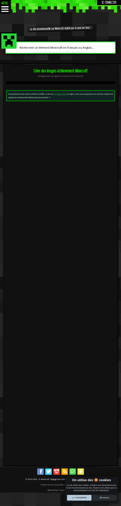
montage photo (59, 94)
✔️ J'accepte (79, 498)
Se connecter (109, 3)
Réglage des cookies (58, 479)
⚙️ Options (104, 498)
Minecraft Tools (53, 490)
